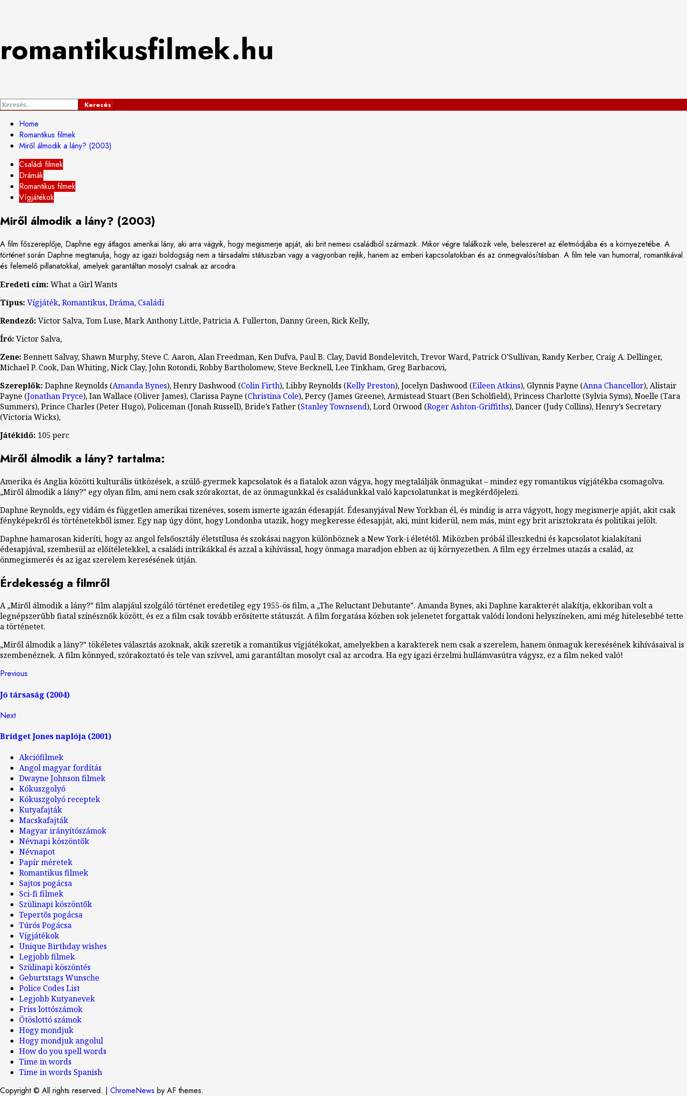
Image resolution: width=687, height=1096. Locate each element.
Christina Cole (273, 396)
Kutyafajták (40, 809)
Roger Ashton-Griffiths (468, 406)
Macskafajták (43, 820)
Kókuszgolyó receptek (59, 799)
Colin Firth (260, 385)
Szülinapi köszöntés (55, 967)
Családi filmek (41, 164)
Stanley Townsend (334, 406)
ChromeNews (132, 1090)
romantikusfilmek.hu (137, 49)
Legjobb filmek (47, 956)
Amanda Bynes (140, 385)
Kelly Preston (370, 385)
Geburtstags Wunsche (59, 977)
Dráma (121, 302)
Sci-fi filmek (41, 893)
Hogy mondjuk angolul (61, 1040)
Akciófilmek (41, 757)
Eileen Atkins (496, 385)
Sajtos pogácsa (45, 883)
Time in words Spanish (60, 1072)
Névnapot (37, 851)
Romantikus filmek (47, 186)
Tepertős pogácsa (51, 914)
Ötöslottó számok (50, 1019)
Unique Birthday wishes (63, 946)
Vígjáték (42, 302)
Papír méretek (46, 862)
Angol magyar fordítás (60, 767)
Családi (151, 302)
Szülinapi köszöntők (55, 904)
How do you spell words (62, 1051)
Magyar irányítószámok (62, 830)
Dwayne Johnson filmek (62, 778)
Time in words (45, 1061)
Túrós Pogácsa (45, 925)
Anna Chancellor (613, 385)
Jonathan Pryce (55, 396)
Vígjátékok (36, 197)
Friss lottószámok (51, 1009)
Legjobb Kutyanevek (57, 998)
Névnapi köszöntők (54, 841)
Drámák (31, 175)
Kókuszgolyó (42, 788)
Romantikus (83, 302)
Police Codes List (49, 988)
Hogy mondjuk (46, 1030)
